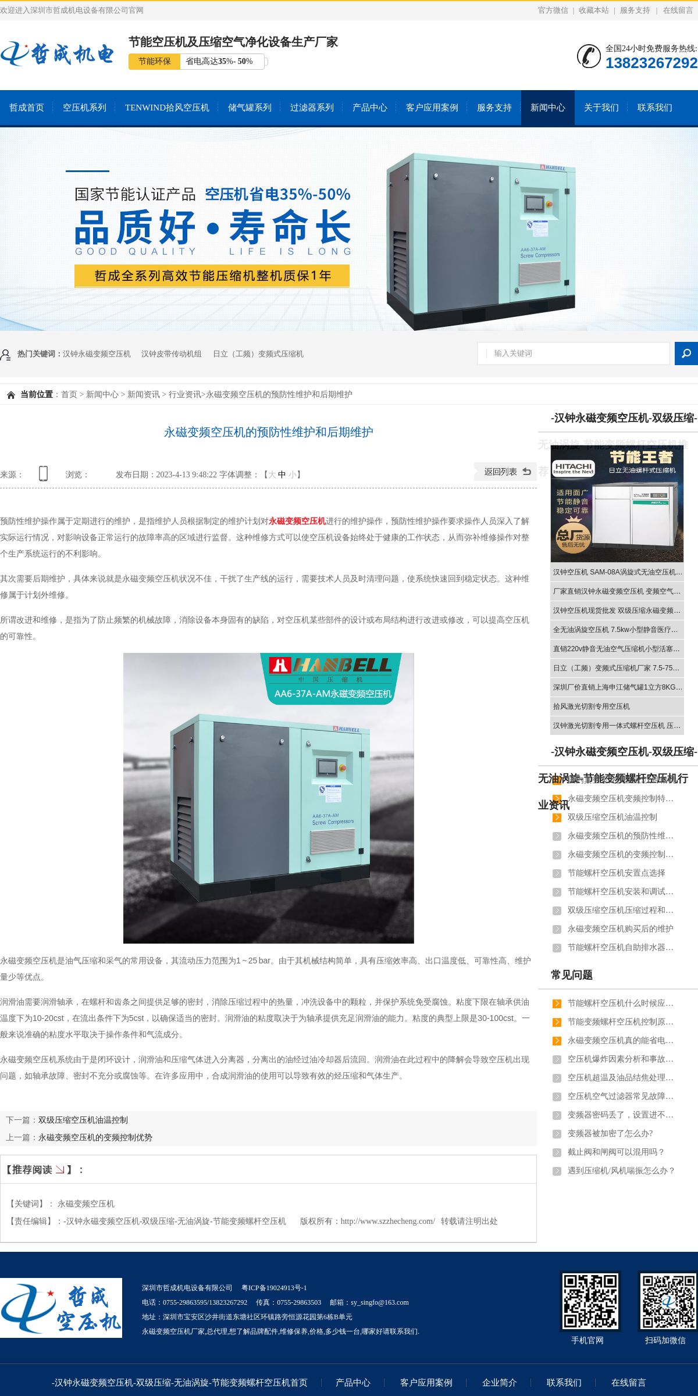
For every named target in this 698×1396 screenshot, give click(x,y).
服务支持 (635, 10)
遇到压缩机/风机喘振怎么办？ (622, 1170)
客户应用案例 (432, 107)
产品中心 (369, 107)
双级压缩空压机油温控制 (83, 1119)
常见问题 (572, 975)
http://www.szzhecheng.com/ (388, 1221)
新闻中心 (547, 107)
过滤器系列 (312, 107)
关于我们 (601, 107)
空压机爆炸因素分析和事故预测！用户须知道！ (623, 1059)
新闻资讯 (143, 394)
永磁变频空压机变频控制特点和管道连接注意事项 (623, 798)
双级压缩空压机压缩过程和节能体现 (623, 910)
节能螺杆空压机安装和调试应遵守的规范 (623, 891)
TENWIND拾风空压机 (167, 107)
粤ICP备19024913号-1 (274, 1288)
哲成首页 (26, 107)
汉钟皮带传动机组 (171, 353)
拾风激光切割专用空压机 (591, 706)
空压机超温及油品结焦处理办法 (623, 1077)
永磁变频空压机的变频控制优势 (95, 1137)
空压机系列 (84, 107)
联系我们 (655, 107)
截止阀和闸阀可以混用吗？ (616, 1152)
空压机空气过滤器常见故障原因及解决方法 (623, 1096)
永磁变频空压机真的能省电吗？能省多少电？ (623, 1040)
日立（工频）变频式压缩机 (258, 353)
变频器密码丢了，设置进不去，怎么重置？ (623, 1115)
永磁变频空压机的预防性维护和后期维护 (623, 835)
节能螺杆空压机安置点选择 (616, 873)
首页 (69, 394)
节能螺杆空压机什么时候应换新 (623, 1003)
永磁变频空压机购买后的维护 (621, 928)
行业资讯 (185, 394)
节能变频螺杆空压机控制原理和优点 (623, 1021)
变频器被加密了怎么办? (610, 1133)
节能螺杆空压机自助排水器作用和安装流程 (623, 947)
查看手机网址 (45, 478)
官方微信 (553, 10)
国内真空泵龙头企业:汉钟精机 (622, 780)
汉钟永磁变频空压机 (97, 353)
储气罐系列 (250, 107)
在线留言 (678, 10)
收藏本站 (594, 10)
